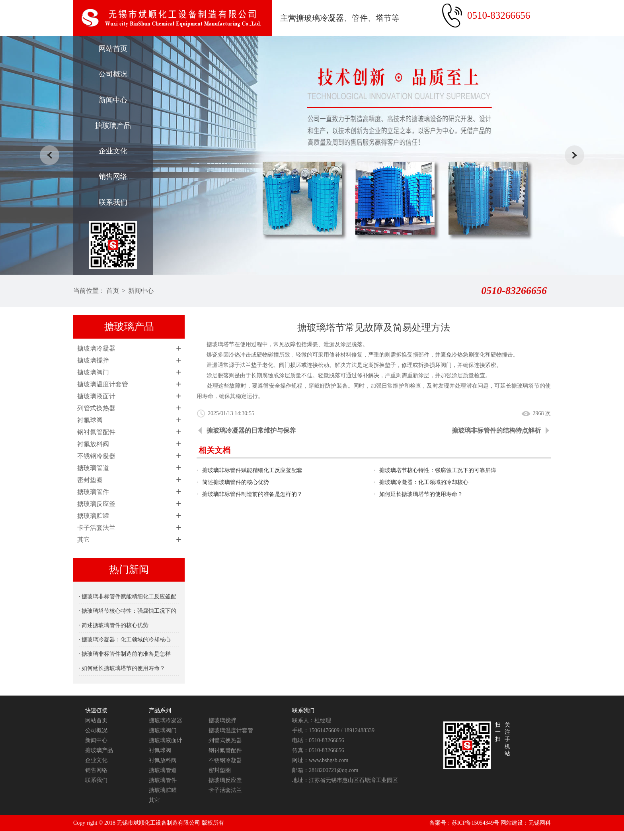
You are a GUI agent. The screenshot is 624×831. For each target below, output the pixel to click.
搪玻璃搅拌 (93, 360)
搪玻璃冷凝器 (96, 348)
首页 (112, 290)
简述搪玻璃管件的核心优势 (235, 482)
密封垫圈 (90, 479)
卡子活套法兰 (96, 527)
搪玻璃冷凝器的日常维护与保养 (251, 430)
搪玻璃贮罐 (93, 515)
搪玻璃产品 (113, 125)
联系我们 (113, 202)
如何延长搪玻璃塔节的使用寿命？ (421, 494)
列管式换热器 (96, 408)
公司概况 (113, 74)
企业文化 (113, 151)
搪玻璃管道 (93, 467)
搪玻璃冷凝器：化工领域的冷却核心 (423, 482)
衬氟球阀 (90, 420)
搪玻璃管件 (93, 491)
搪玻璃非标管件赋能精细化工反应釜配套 (252, 470)
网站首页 (113, 49)
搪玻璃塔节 (525, 386)
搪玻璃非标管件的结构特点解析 (496, 430)
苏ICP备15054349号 (475, 823)
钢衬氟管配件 (96, 432)
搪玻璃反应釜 (96, 503)
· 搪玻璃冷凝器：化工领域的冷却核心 (125, 640)
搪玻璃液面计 (96, 396)
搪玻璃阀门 (93, 372)
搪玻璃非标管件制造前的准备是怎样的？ (252, 494)
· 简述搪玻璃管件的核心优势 (113, 625)
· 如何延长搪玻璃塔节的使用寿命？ (122, 668)
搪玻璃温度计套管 (102, 384)
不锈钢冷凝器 (96, 456)
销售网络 (113, 176)
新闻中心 (113, 100)
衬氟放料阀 (93, 444)
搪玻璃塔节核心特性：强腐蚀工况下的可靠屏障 (437, 470)
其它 (83, 539)
